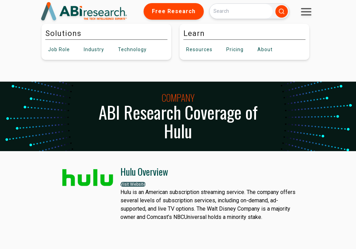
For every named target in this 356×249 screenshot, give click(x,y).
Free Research (173, 11)
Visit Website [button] (133, 184)
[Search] (241, 11)
